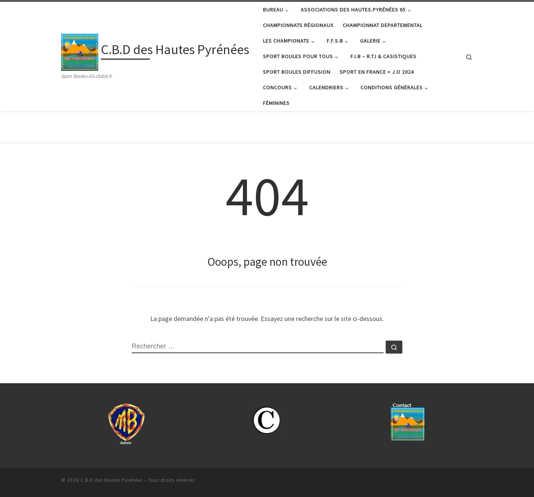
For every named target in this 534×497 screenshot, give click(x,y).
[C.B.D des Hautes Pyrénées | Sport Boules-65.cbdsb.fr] (79, 51)
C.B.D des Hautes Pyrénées (111, 480)
